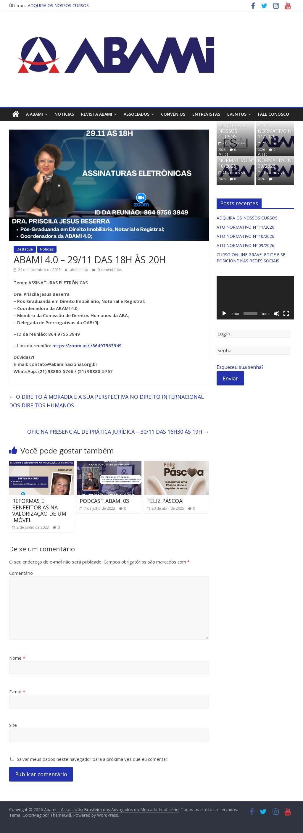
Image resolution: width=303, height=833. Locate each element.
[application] (255, 297)
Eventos (236, 114)
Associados (136, 114)
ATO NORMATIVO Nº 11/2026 (275, 131)
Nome (17, 658)
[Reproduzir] (224, 314)
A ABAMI (34, 114)
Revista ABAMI (96, 114)
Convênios (173, 114)
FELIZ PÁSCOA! (165, 500)
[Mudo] (277, 314)
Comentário (21, 573)
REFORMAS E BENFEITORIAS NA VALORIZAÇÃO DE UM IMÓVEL (39, 510)
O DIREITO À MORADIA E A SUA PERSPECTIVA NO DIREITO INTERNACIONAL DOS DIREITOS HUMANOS (106, 401)
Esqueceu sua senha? (240, 367)
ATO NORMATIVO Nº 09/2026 (275, 160)
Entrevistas (206, 114)
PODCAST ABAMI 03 (104, 500)
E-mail (17, 692)
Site (13, 725)
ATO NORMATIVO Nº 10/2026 (236, 160)
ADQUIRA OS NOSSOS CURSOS (58, 5)
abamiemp (79, 269)
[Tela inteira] (286, 314)
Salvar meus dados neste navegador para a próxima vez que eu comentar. (92, 759)
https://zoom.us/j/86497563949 (87, 345)
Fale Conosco (273, 114)
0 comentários (107, 269)
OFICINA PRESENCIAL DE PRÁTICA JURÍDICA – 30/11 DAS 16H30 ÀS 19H (118, 431)
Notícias (64, 114)
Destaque (25, 249)
